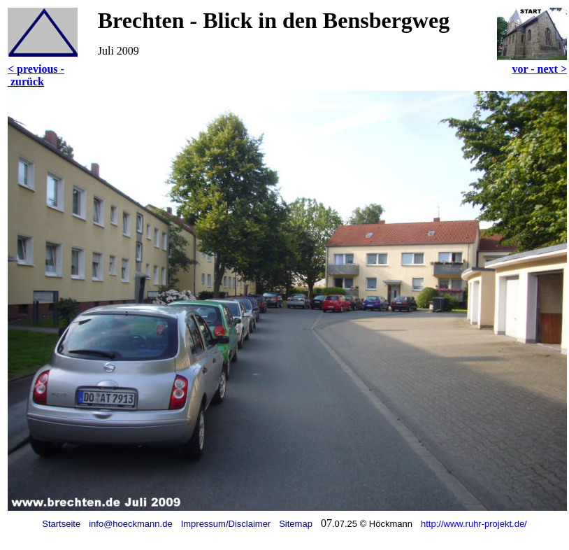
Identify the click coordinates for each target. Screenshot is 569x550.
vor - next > (539, 69)
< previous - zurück (36, 75)
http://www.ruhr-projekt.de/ (474, 524)
